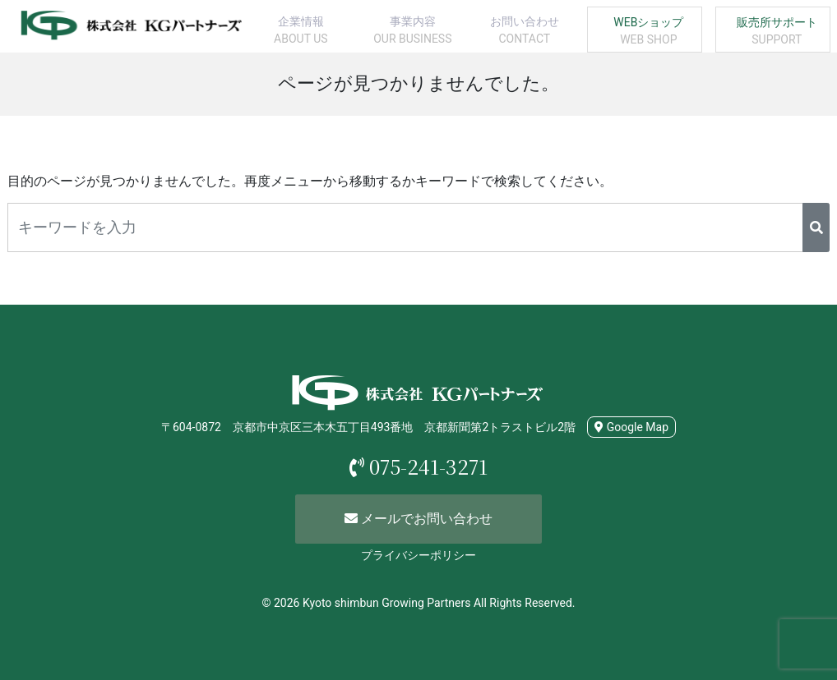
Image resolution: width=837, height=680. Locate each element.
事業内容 (412, 31)
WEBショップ (648, 32)
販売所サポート (777, 32)
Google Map (631, 427)
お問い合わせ (524, 31)
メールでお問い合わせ (418, 518)
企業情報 (301, 31)
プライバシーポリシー (418, 555)
